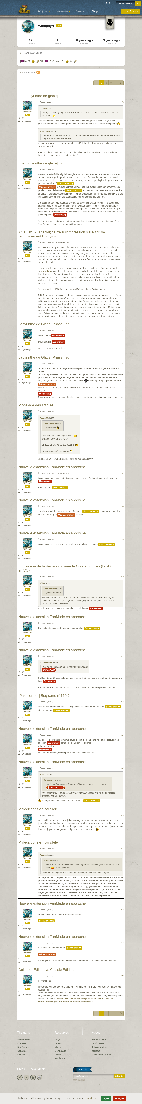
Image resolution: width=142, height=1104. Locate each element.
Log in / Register (130, 11)
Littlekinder (50, 424)
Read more (92, 1098)
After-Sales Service (101, 1054)
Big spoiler (60, 214)
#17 (122, 848)
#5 (123, 363)
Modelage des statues (36, 405)
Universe (21, 1043)
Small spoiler (65, 183)
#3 (123, 242)
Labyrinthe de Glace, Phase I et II (45, 324)
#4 (123, 330)
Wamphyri (27, 112)
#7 (123, 473)
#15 (122, 768)
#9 (123, 539)
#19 (122, 943)
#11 (122, 623)
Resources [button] (62, 11)
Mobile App (60, 1058)
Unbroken (46, 271)
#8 (123, 506)
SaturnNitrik (46, 663)
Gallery (21, 1054)
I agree (106, 1098)
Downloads (60, 1051)
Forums (79, 11)
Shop (95, 11)
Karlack (43, 418)
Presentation (23, 1040)
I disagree (119, 1098)
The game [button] (43, 11)
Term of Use (98, 1043)
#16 (122, 815)
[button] (109, 3)
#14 (122, 735)
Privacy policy (99, 1047)
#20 (122, 976)
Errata (58, 1054)
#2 (123, 169)
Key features (23, 1047)
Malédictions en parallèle (38, 809)
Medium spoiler (47, 187)
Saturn (43, 109)
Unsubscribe (79, 1080)
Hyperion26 (45, 132)
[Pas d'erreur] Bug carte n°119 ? (44, 696)
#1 (123, 102)
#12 (122, 656)
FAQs (57, 1040)
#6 (123, 411)
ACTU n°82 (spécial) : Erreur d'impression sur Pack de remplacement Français (61, 234)
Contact (96, 1051)
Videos (58, 1043)
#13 (122, 702)
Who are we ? (99, 1040)
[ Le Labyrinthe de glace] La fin (42, 96)
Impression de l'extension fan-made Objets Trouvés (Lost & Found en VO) (71, 568)
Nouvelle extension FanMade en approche (52, 467)
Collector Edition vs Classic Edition (46, 970)
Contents (22, 1051)
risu (41, 583)
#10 (122, 576)
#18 (122, 910)
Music (58, 1047)
